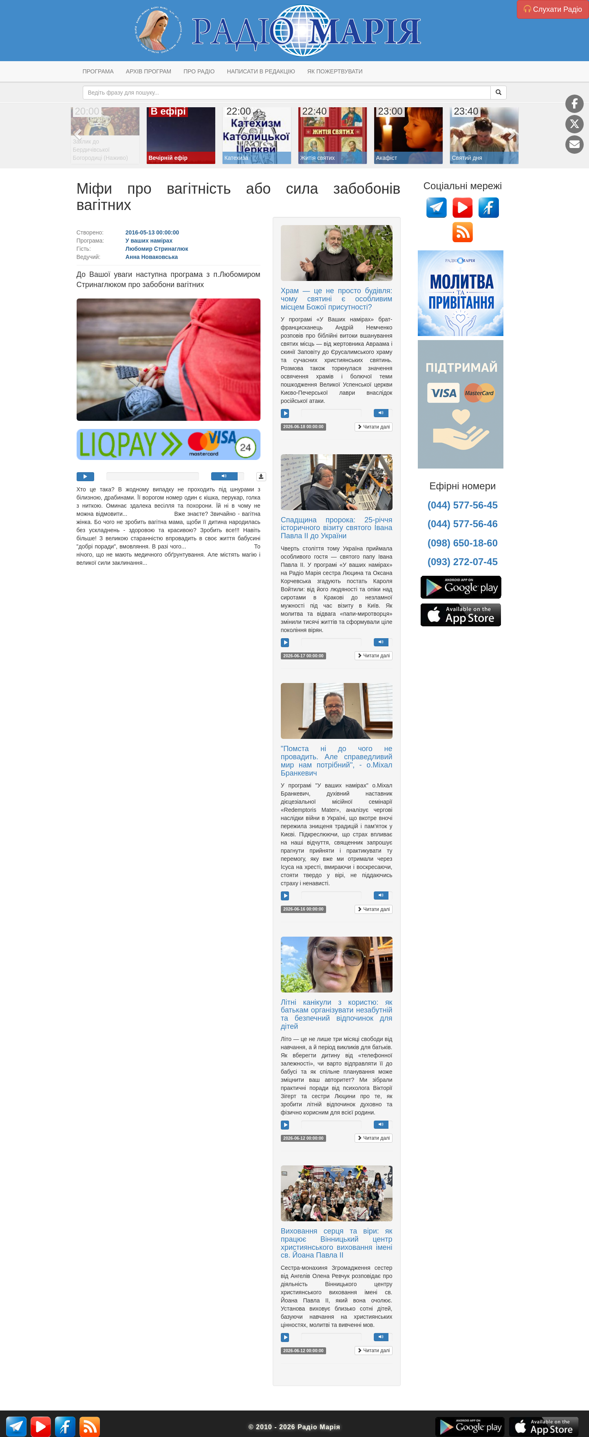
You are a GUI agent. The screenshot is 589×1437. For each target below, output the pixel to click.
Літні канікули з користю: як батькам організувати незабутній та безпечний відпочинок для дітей (337, 1014)
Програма (98, 71)
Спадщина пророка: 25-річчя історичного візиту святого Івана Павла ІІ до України (337, 528)
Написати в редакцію (261, 71)
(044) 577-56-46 (463, 523)
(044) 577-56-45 (463, 505)
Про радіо (198, 71)
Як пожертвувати (335, 71)
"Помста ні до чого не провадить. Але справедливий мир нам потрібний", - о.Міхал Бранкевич (337, 761)
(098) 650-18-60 (463, 542)
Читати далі (373, 427)
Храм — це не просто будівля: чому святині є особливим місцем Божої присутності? (337, 299)
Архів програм (148, 71)
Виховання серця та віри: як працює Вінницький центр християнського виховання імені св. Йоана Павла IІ (337, 1243)
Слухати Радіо (553, 9)
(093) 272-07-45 (463, 561)
